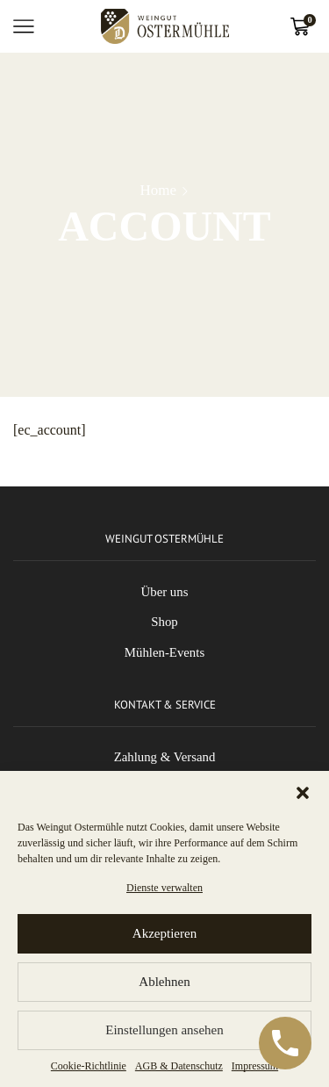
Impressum (255, 1066)
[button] (302, 793)
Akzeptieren (164, 933)
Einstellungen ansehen (164, 1030)
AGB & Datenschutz (179, 1066)
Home (158, 190)
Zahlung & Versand (165, 757)
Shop (164, 622)
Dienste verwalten (164, 888)
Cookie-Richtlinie (88, 1066)
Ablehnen (164, 982)
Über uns (165, 592)
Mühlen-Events (164, 652)
